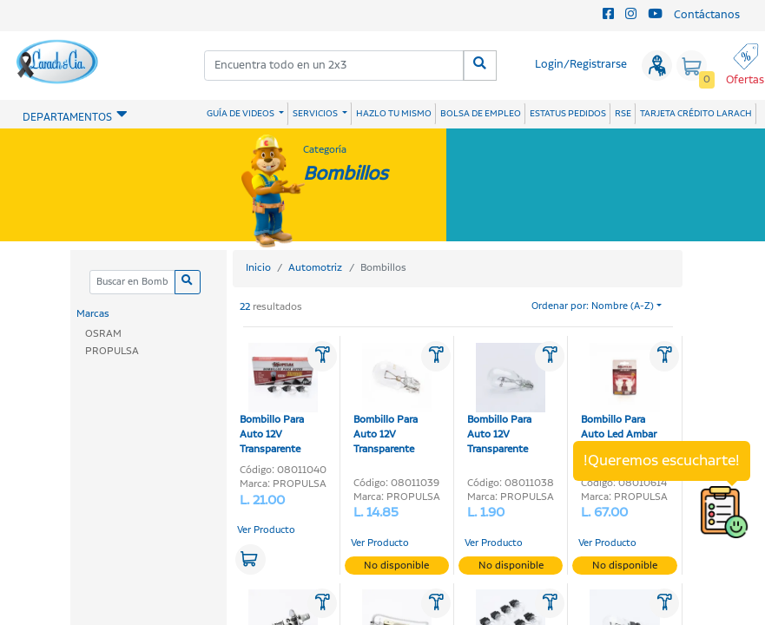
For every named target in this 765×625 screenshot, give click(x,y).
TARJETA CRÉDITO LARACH (696, 114)
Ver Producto (266, 530)
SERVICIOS (316, 114)
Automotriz (315, 267)
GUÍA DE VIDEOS (241, 114)
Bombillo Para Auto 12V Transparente (279, 400)
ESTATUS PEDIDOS (568, 114)
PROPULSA (112, 351)
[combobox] (334, 65)
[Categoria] (132, 282)
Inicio (258, 267)
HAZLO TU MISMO (394, 114)
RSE (623, 114)
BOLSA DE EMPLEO (480, 114)
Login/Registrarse (581, 64)
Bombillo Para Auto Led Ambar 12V (620, 400)
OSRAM (103, 333)
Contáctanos (707, 15)
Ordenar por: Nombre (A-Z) (592, 306)
